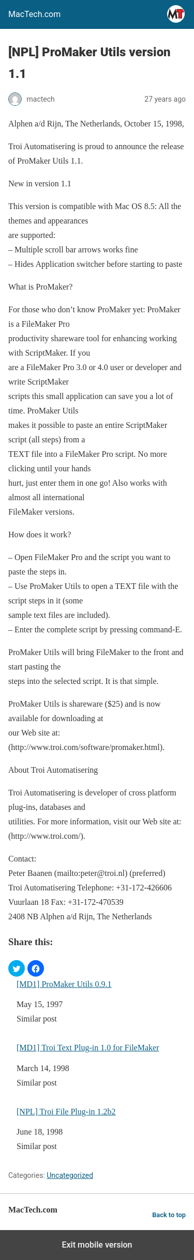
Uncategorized (70, 1175)
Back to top (169, 1215)
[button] (16, 968)
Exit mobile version (97, 1245)
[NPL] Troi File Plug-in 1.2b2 (66, 1111)
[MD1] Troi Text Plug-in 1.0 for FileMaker (88, 1047)
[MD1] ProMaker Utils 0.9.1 (64, 984)
